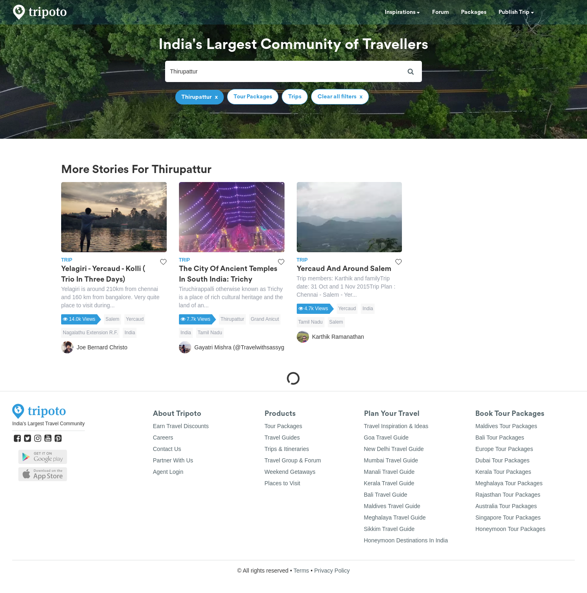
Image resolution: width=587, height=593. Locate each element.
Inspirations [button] (402, 12)
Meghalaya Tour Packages (509, 483)
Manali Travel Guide (389, 472)
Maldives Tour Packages (506, 426)
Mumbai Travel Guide (391, 460)
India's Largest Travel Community (48, 423)
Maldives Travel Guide (392, 506)
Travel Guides (282, 437)
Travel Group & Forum (293, 460)
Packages (473, 12)
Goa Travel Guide (386, 437)
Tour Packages (283, 426)
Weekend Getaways (290, 472)
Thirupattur (232, 319)
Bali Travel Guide (386, 494)
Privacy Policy (332, 570)
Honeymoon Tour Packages (510, 529)
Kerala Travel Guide (389, 483)
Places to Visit (282, 483)
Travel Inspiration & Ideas (396, 426)
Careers (163, 437)
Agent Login (168, 472)
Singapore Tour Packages (508, 517)
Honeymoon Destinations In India (406, 540)
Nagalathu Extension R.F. (90, 332)
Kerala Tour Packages (503, 472)
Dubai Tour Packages (502, 460)
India (129, 332)
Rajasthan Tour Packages (507, 494)
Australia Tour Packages (506, 506)
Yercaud (135, 319)
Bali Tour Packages (499, 437)
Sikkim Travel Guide (389, 529)
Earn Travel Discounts (181, 426)
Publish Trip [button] (516, 12)
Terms (301, 570)
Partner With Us (173, 460)
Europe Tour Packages (504, 449)
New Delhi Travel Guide (394, 449)
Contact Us (167, 449)
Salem (112, 319)
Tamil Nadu (210, 332)
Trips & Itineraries (287, 449)
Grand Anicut (265, 319)
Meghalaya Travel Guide (395, 517)
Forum (440, 12)
